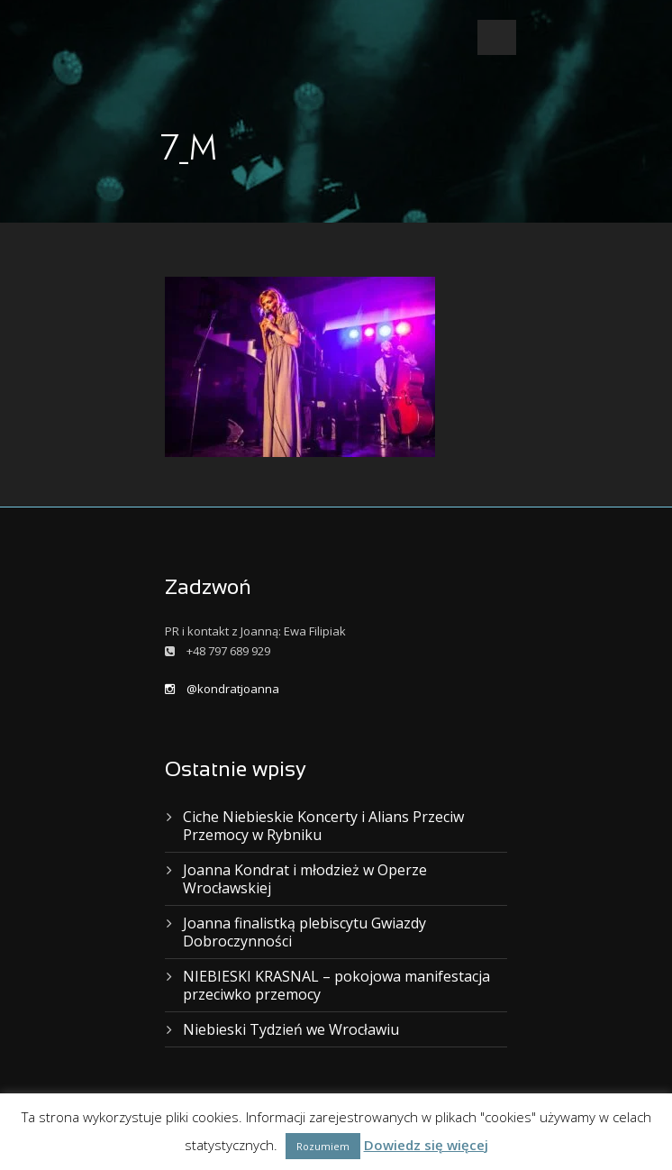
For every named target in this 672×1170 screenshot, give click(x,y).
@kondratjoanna (222, 689)
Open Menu (496, 37)
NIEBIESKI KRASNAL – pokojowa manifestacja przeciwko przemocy (336, 985)
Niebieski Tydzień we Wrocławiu (291, 1029)
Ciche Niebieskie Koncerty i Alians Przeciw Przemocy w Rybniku (323, 826)
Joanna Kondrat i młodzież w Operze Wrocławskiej (305, 879)
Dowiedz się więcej (426, 1145)
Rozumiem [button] (323, 1146)
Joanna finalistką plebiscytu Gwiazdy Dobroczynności (304, 932)
